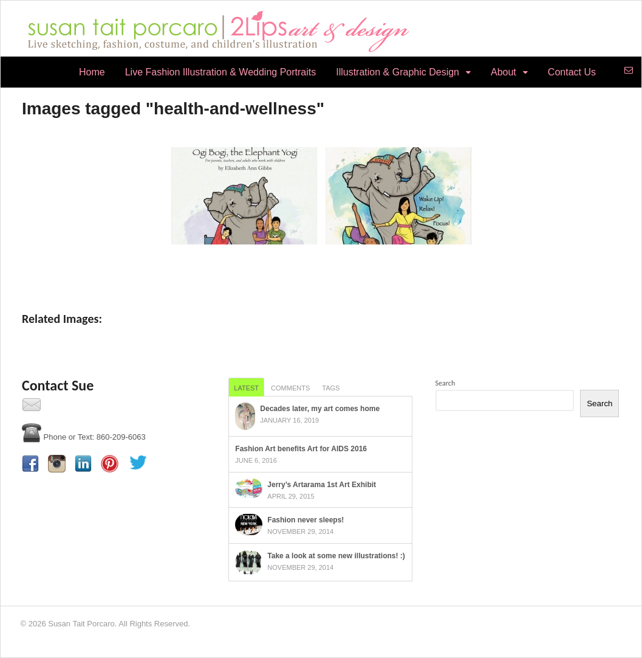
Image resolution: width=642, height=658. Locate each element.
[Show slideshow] (321, 269)
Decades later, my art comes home (320, 408)
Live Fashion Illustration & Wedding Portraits (220, 72)
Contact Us (572, 72)
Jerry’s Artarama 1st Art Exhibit (321, 484)
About (503, 72)
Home (92, 72)
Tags (331, 388)
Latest (246, 388)
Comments (290, 388)
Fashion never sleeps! (305, 520)
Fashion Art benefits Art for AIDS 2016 (301, 449)
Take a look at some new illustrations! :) (336, 556)
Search (445, 383)
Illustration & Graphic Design (397, 72)
